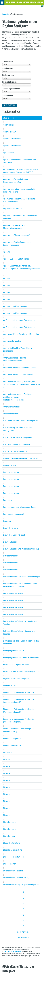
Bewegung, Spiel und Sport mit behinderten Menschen (21, 642)
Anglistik (6, 252)
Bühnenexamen (9, 864)
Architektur (7, 278)
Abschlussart (7, 62)
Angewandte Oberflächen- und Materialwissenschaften (15, 226)
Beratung (7, 521)
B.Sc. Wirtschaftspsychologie (15, 451)
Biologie (6, 766)
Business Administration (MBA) (16, 878)
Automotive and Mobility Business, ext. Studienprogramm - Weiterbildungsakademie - (21, 384)
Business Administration (13, 871)
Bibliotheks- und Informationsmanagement (21, 671)
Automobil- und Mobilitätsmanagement (19, 368)
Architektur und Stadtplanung (15, 306)
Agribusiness (8, 153)
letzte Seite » (23, 937)
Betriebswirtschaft (10, 556)
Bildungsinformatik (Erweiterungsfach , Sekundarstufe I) (19, 730)
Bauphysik (7, 500)
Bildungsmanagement (12, 738)
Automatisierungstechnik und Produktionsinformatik (15, 359)
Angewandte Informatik (13, 209)
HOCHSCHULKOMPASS (12, 951)
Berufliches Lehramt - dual (14, 535)
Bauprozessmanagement (13, 514)
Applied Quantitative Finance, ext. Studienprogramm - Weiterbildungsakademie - (21, 269)
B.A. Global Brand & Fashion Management (20, 421)
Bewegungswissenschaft (13, 651)
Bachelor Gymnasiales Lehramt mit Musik (20, 458)
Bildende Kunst (9, 685)
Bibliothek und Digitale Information (17, 664)
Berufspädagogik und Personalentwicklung (21, 549)
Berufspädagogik (10, 542)
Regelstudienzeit (9, 82)
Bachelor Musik (9, 465)
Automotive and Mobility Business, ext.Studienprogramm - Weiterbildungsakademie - (17, 397)
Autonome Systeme (11, 414)
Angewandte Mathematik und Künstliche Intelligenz (20, 217)
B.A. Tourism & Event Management (17, 437)
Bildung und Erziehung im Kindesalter (18, 692)
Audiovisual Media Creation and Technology (21, 334)
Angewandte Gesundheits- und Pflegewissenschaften (15, 180)
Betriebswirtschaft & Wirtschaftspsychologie (21, 577)
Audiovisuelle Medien (12, 341)
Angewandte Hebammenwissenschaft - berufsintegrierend (19, 190)
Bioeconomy (8, 759)
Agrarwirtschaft (9, 132)
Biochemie (7, 752)
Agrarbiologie (8, 125)
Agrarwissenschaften (12, 139)
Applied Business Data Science (16, 259)
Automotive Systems (11, 407)
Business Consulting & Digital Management (21, 885)
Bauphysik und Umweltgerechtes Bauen (19, 507)
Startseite (5, 14)
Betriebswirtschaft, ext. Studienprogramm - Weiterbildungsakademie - (20, 585)
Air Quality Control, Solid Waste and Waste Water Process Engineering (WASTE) (20, 170)
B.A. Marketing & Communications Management (17, 429)
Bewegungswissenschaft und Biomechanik (21, 658)
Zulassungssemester (11, 89)
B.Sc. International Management (16, 444)
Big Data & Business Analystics (16, 678)
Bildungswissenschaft (12, 745)
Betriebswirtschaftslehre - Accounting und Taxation (20, 622)
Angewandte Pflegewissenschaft (16, 235)
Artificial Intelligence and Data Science (19, 320)
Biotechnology (9, 836)
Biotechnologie (9, 822)
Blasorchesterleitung (11, 843)
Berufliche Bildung (10, 528)
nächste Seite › (23, 932)
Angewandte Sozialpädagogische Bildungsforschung (17, 243)
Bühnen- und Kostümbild (13, 857)
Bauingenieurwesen (11, 472)
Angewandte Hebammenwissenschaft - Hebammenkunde (19, 200)
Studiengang (8, 118)
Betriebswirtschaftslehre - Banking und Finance (19, 632)
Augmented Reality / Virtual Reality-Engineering (18, 349)
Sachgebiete (7, 95)
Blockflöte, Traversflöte (12, 850)
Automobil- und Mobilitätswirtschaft (18, 374)
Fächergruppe (8, 75)
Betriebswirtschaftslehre (13, 593)
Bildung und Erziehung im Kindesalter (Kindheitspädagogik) (18, 700)
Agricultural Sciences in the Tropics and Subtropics (19, 161)
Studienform (7, 68)
